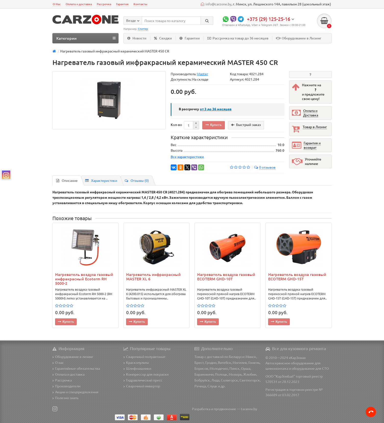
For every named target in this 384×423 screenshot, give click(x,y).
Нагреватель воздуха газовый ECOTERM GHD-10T (226, 276)
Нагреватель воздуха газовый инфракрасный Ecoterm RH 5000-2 (84, 279)
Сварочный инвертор (141, 386)
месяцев (215, 109)
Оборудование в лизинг (72, 356)
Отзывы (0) (137, 180)
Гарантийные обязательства (76, 368)
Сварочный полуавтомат (144, 356)
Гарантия (122, 4)
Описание (67, 180)
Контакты (140, 4)
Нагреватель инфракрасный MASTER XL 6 (153, 276)
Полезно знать (65, 398)
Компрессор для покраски (145, 374)
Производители (66, 386)
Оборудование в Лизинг (298, 38)
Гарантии (190, 38)
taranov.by (249, 409)
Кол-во (176, 124)
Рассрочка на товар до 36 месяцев (237, 38)
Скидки (163, 38)
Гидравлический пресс (142, 380)
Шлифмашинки (137, 368)
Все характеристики (187, 156)
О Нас (57, 4)
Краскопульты (136, 362)
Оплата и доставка (79, 4)
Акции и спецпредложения (75, 392)
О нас (58, 362)
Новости (136, 38)
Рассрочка (104, 4)
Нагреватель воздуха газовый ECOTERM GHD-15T (297, 276)
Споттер (143, 29)
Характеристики (101, 180)
